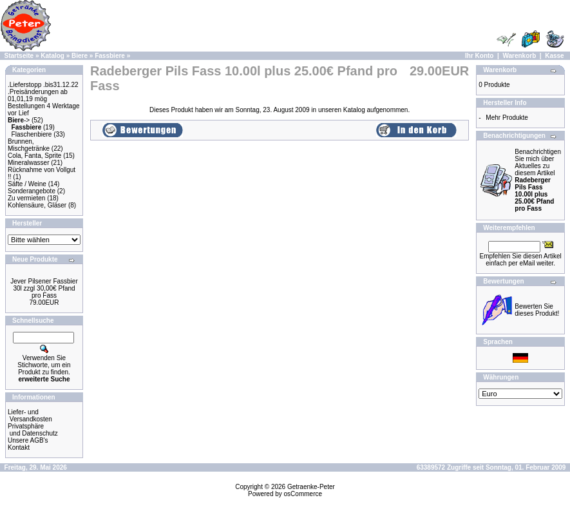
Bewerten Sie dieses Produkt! (537, 310)
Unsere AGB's (28, 440)
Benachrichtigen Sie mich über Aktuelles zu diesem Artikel (538, 180)
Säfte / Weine (27, 183)
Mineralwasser (28, 162)
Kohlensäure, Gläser (37, 205)
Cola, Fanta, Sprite (34, 155)
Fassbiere (110, 55)
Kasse (554, 55)
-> (19, 120)
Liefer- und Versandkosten (30, 415)
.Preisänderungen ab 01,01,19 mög (38, 95)
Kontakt (19, 447)
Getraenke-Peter (311, 486)
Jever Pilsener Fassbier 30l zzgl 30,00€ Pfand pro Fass (43, 288)
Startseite (19, 55)
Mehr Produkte (507, 117)
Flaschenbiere (32, 134)
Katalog (52, 55)
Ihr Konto (479, 55)
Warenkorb (519, 55)
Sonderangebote (31, 191)
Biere (79, 55)
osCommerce (303, 493)
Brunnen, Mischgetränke (29, 145)
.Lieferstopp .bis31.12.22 (43, 84)
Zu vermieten (26, 198)
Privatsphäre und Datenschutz (33, 430)
